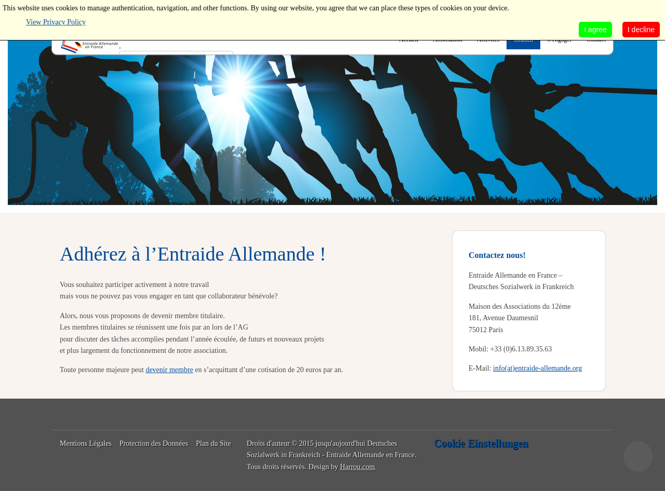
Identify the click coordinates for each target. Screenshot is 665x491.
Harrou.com (357, 467)
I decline (641, 29)
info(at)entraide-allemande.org (537, 368)
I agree (595, 29)
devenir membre (169, 370)
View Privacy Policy (56, 22)
